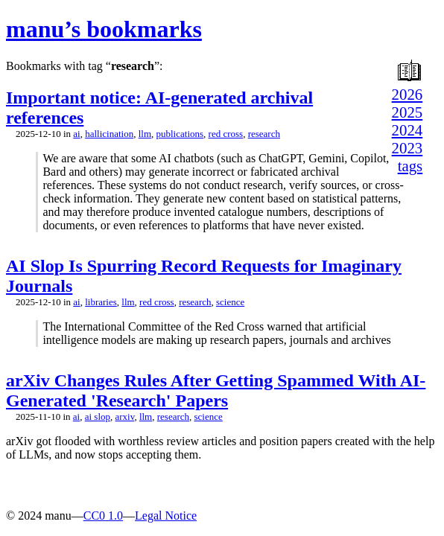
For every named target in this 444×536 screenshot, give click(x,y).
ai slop (97, 416)
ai (76, 133)
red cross (226, 133)
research (264, 133)
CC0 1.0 (103, 515)
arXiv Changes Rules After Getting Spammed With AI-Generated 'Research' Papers (215, 390)
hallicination (109, 133)
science (230, 301)
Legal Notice (166, 515)
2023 (407, 147)
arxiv (125, 416)
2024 (407, 129)
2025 (407, 112)
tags (410, 165)
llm (145, 133)
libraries (101, 301)
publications (180, 133)
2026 (407, 94)
